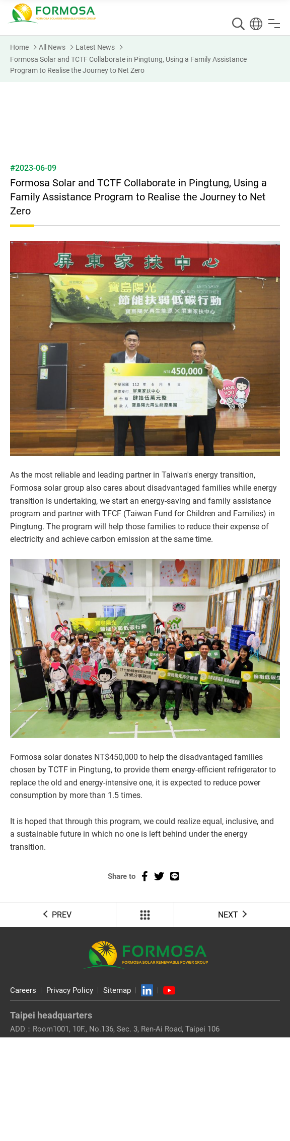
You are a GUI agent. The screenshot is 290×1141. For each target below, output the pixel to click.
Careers (23, 990)
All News (52, 47)
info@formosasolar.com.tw (85, 1053)
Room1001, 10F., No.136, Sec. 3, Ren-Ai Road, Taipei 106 (126, 1029)
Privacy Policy (69, 990)
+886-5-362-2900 (141, 1101)
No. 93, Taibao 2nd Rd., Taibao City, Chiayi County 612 (122, 1089)
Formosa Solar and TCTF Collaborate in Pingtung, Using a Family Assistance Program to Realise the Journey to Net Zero (128, 64)
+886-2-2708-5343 (147, 1041)
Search (238, 24)
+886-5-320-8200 (60, 1101)
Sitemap (117, 990)
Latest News (95, 47)
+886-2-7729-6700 (62, 1041)
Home (19, 47)
